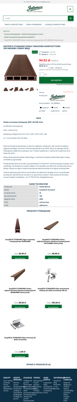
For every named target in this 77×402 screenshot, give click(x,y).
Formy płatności (6, 336)
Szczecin (67, 355)
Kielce (66, 345)
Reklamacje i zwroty (8, 340)
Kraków (66, 347)
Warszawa (67, 357)
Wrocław (67, 359)
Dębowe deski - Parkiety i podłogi (26, 356)
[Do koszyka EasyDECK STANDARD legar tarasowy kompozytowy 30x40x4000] (12, 258)
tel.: (61, 374)
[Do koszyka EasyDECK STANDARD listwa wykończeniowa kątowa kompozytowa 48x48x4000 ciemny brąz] (47, 258)
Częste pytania (36, 334)
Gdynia (66, 339)
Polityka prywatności (38, 342)
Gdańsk (66, 337)
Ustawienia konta (48, 342)
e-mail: (64, 378)
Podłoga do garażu (17, 348)
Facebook (57, 331)
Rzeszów (67, 353)
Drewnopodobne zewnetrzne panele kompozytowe (29, 348)
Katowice (67, 343)
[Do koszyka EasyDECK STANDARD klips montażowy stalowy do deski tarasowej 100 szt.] (65, 258)
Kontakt (56, 339)
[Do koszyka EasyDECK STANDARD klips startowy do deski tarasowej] (12, 307)
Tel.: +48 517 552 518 (30, 2)
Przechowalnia (49, 339)
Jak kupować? (38, 331)
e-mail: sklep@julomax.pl (43, 2)
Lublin (66, 349)
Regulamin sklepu (37, 338)
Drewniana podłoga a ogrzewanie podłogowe (17, 342)
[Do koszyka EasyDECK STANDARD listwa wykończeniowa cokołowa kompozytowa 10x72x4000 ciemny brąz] (30, 258)
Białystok (67, 333)
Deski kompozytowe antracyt (28, 363)
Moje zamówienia (48, 336)
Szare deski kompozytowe (28, 336)
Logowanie (48, 333)
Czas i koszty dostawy (8, 332)
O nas (56, 337)
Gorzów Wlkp (68, 341)
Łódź (65, 351)
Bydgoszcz (67, 335)
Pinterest (57, 335)
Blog (55, 333)
